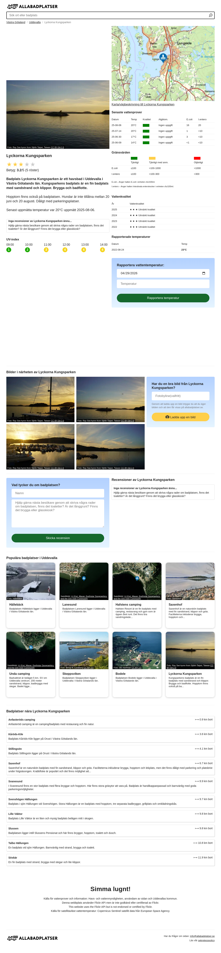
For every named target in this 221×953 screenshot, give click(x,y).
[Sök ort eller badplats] (210, 15)
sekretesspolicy (206, 940)
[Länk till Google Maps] (163, 66)
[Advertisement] (57, 52)
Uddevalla (35, 22)
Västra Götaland (15, 22)
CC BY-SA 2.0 (57, 147)
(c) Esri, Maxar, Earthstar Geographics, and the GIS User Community (83, 597)
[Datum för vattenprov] (163, 273)
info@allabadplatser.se (202, 936)
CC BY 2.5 (89, 668)
